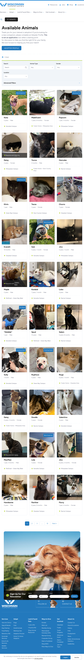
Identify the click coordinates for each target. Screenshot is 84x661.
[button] (42, 67)
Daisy (6, 160)
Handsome (8, 502)
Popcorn (62, 118)
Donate (12, 19)
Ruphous (35, 375)
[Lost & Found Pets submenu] (24, 12)
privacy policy (39, 658)
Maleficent (36, 118)
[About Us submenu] (62, 12)
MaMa (16, 455)
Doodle (34, 417)
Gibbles (16, 282)
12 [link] (47, 523)
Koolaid (34, 289)
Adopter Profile (11, 48)
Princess (17, 155)
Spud (33, 332)
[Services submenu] (3, 12)
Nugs (61, 375)
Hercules (63, 160)
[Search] (16, 67)
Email (51, 593)
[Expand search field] (1, 19)
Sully (6, 375)
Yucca (34, 160)
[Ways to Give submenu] (38, 12)
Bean (16, 284)
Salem (61, 332)
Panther (34, 502)
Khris (6, 204)
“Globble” (8, 332)
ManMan (7, 460)
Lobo (61, 289)
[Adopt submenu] (12, 12)
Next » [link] (54, 523)
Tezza (33, 204)
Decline (76, 657)
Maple (6, 289)
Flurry (61, 502)
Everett (7, 247)
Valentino (63, 417)
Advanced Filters (10, 83)
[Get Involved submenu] (51, 12)
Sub (33, 247)
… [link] (42, 523)
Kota (6, 118)
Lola (33, 460)
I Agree (65, 657)
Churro (62, 204)
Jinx (61, 247)
